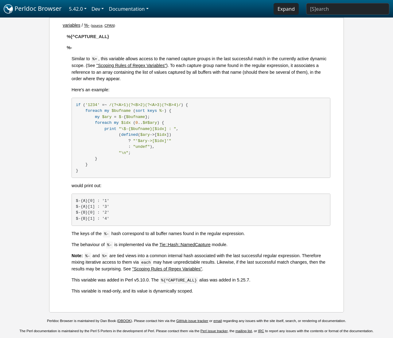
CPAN (109, 25)
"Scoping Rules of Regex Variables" (131, 65)
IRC (261, 331)
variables (71, 25)
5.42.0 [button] (76, 9)
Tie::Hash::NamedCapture (185, 244)
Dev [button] (95, 9)
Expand (286, 9)
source (97, 25)
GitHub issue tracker (192, 321)
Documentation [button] (127, 9)
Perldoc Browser (33, 9)
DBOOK (124, 321)
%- (87, 25)
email (217, 321)
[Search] (347, 9)
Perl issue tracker (214, 331)
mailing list (243, 331)
